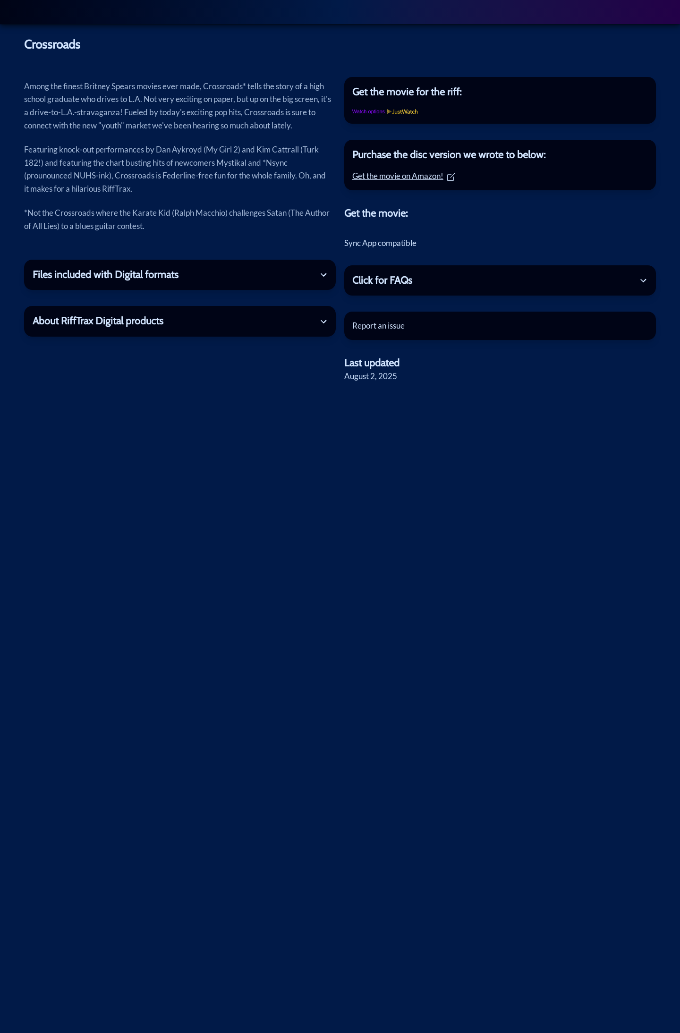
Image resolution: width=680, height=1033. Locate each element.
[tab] (500, 92)
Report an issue (378, 325)
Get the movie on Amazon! (404, 176)
